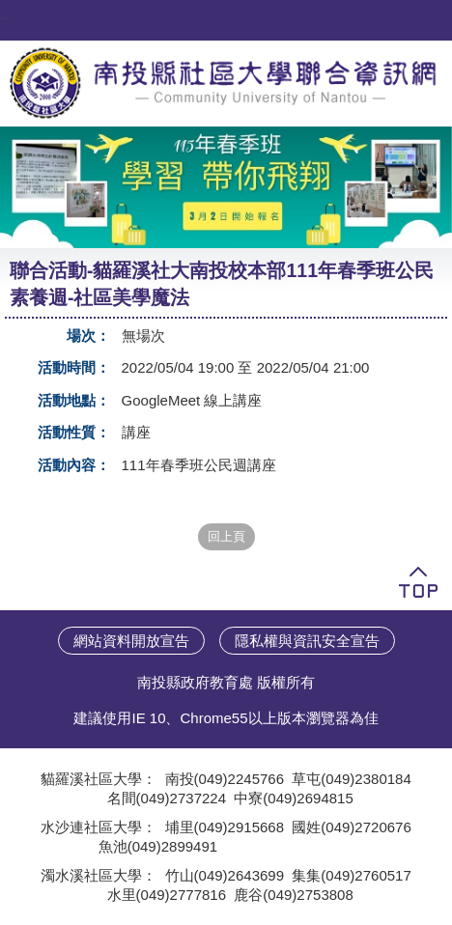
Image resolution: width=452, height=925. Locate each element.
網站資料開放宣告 (131, 640)
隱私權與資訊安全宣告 (307, 640)
